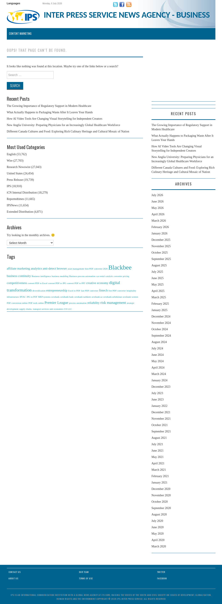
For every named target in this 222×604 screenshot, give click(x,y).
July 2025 (157, 271)
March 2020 (159, 546)
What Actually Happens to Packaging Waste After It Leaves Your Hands (50, 112)
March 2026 (159, 220)
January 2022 (160, 405)
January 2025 (160, 310)
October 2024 (160, 329)
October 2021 (160, 425)
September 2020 (161, 508)
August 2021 (159, 437)
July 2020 (157, 520)
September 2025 (161, 259)
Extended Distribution (20, 211)
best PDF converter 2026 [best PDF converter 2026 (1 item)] (96, 269)
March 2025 (159, 297)
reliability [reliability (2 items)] (93, 302)
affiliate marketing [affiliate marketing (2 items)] (18, 268)
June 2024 (158, 354)
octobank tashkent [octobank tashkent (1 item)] (82, 297)
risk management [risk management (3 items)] (113, 302)
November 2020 (161, 495)
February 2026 (160, 227)
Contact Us (15, 572)
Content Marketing (20, 34)
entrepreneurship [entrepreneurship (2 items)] (56, 290)
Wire (10, 160)
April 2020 (158, 540)
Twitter (161, 572)
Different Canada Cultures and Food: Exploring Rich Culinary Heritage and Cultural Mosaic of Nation (68, 131)
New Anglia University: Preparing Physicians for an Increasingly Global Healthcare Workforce (63, 125)
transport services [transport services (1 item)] (41, 309)
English (11, 154)
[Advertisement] (183, 74)
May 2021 (158, 457)
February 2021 (160, 476)
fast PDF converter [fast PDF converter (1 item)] (89, 291)
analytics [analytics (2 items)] (36, 268)
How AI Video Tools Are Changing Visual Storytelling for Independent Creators (54, 118)
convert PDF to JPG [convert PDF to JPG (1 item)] (57, 283)
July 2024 (157, 348)
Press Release (15, 179)
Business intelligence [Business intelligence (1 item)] (41, 276)
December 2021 (161, 412)
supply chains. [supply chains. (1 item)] (25, 309)
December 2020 (161, 489)
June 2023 (158, 399)
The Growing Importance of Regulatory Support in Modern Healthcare (49, 106)
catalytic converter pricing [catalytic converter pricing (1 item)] (117, 276)
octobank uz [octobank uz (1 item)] (97, 297)
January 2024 (160, 380)
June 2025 (158, 278)
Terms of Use (86, 578)
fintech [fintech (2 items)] (103, 290)
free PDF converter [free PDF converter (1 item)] (117, 291)
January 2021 (160, 482)
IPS (9, 186)
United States (15, 173)
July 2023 (157, 393)
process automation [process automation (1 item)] (78, 303)
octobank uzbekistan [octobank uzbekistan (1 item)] (112, 297)
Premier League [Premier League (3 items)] (56, 302)
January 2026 (160, 233)
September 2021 (161, 431)
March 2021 (159, 469)
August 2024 (159, 342)
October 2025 (160, 252)
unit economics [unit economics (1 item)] (56, 309)
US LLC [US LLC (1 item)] (68, 309)
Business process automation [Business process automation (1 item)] (82, 276)
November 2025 (161, 246)
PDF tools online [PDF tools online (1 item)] (36, 303)
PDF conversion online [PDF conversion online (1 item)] (17, 303)
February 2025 (160, 303)
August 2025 (159, 265)
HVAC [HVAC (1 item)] (23, 297)
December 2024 (161, 316)
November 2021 (161, 418)
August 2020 (159, 514)
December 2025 (161, 239)
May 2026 (158, 207)
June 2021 (158, 450)
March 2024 (159, 374)
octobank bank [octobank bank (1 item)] (66, 297)
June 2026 (158, 201)
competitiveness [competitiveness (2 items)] (17, 283)
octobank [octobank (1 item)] (55, 297)
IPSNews (12, 205)
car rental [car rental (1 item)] (100, 276)
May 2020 (158, 533)
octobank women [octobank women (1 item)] (130, 297)
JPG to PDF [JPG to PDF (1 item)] (32, 297)
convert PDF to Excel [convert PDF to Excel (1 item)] (37, 283)
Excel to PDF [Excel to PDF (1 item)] (74, 291)
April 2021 (158, 463)
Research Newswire (19, 167)
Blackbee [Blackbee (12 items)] (120, 267)
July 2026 (157, 195)
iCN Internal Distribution (22, 192)
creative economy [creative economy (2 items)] (97, 283)
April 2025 (158, 291)
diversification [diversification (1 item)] (39, 291)
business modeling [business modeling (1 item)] (60, 276)
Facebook (162, 578)
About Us (13, 578)
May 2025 (158, 284)
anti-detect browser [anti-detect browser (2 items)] (55, 268)
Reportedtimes (15, 199)
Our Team (84, 572)
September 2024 (161, 335)
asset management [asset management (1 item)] (76, 269)
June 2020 (158, 527)
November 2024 (161, 322)
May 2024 (158, 361)
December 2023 (161, 386)
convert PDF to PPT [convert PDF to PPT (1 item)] (76, 283)
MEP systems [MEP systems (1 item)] (44, 297)
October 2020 (160, 501)
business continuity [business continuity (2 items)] (19, 276)
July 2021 (157, 444)
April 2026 (158, 214)
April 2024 (158, 367)
